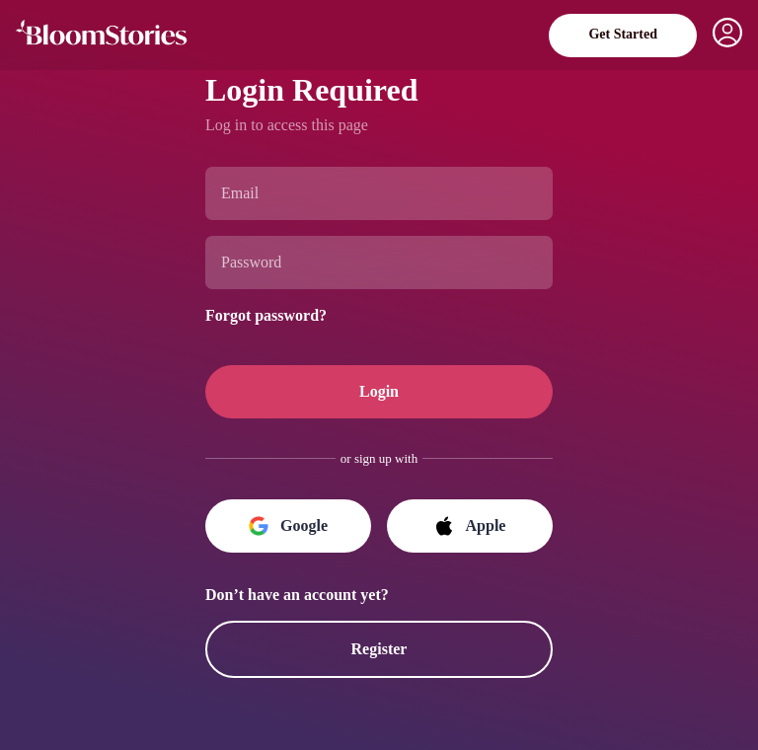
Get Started (617, 34)
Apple (470, 526)
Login (379, 392)
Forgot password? (276, 314)
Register (379, 649)
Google (289, 526)
